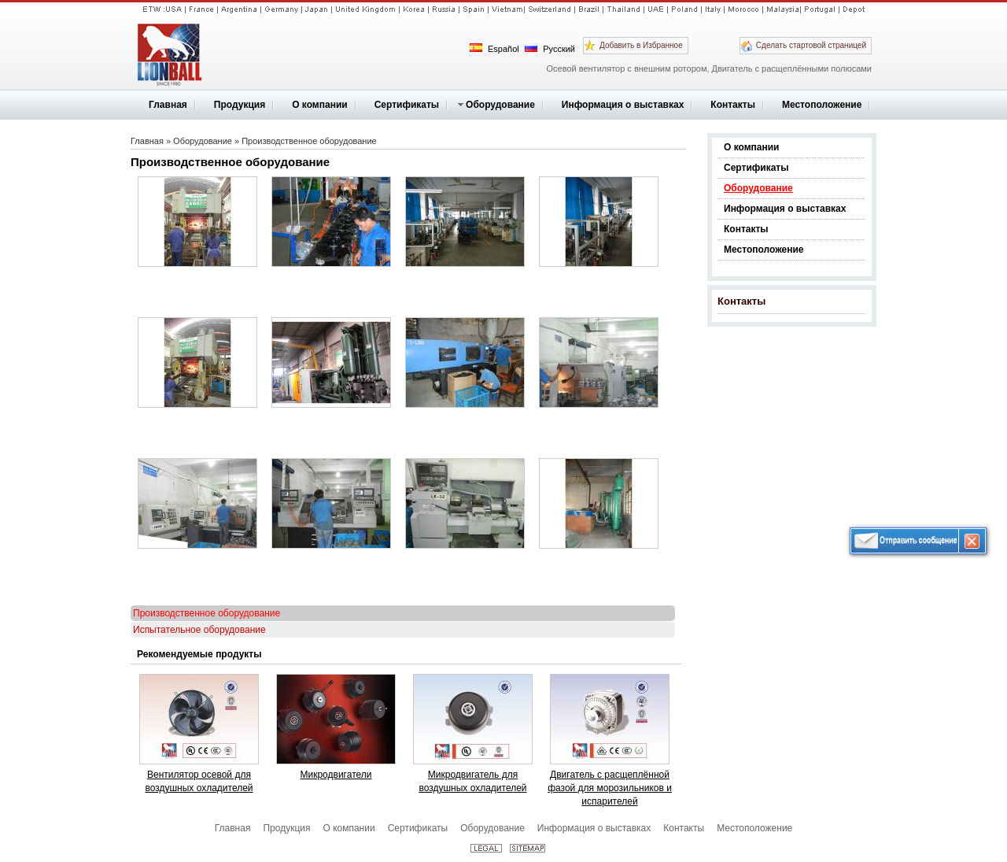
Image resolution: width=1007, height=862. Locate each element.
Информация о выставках (785, 208)
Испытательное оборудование (199, 629)
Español (494, 48)
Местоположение (763, 249)
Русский (550, 48)
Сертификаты (756, 167)
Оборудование (758, 188)
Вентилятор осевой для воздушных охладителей (199, 781)
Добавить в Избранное (641, 45)
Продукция (286, 828)
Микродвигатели (336, 774)
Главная (147, 141)
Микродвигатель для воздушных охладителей (472, 781)
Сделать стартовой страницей (811, 45)
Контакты (746, 229)
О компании (752, 147)
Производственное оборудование (309, 141)
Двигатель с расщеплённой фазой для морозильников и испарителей (610, 788)
